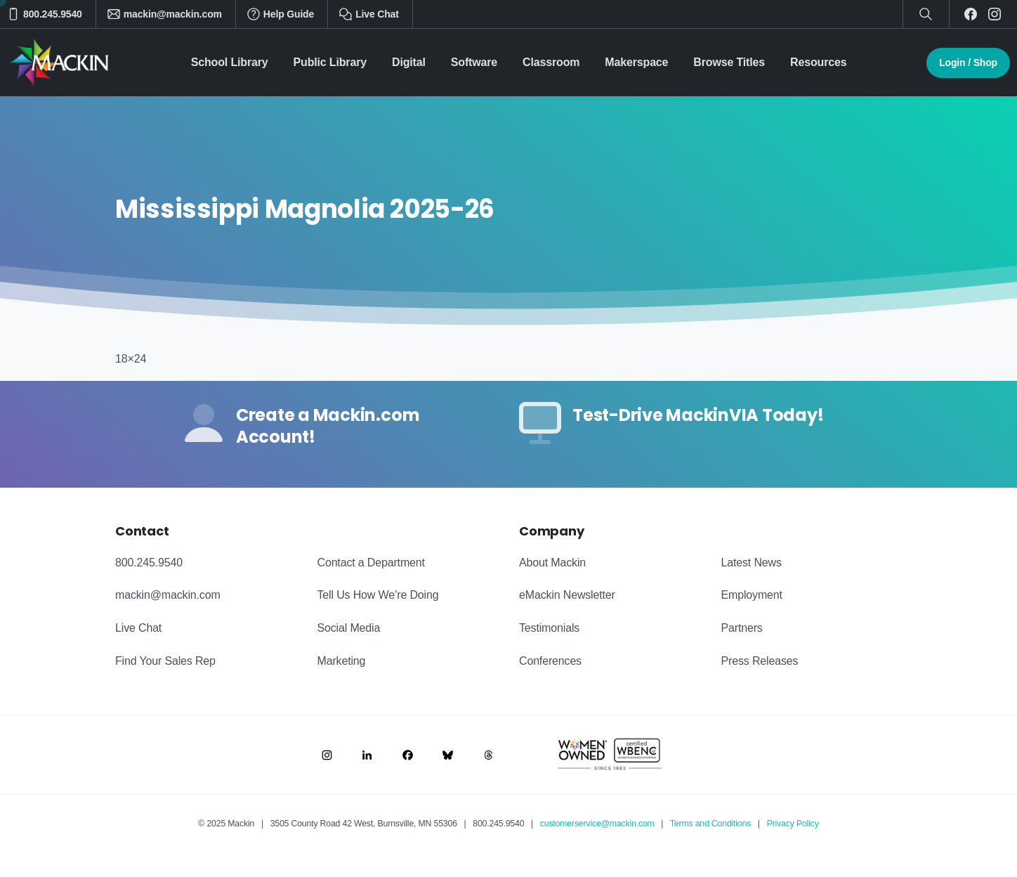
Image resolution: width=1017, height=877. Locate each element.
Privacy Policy (793, 824)
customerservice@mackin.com (597, 824)
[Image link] (327, 754)
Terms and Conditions (710, 824)
